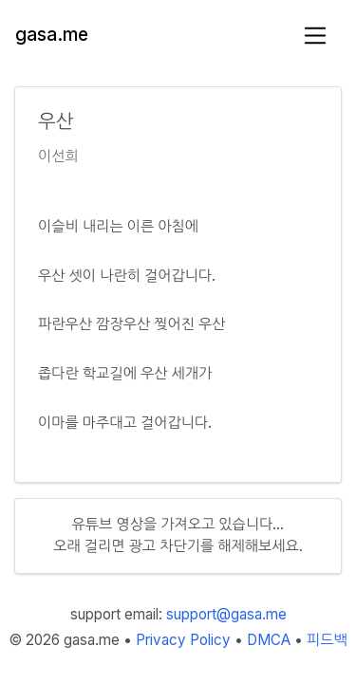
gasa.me (51, 35)
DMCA (268, 640)
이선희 (58, 156)
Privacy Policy (183, 640)
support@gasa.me (226, 614)
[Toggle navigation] (316, 35)
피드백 (327, 640)
